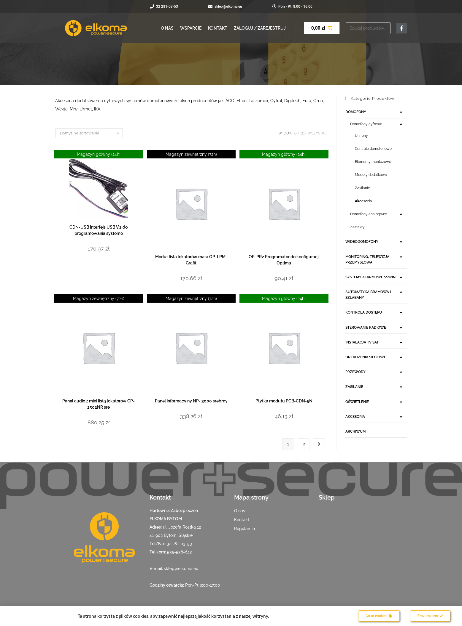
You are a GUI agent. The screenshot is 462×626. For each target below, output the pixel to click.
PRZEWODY (355, 372)
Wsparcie (190, 28)
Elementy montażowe (373, 162)
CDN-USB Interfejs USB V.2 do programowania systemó (98, 230)
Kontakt (217, 28)
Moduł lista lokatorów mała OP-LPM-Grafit (191, 259)
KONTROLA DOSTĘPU (363, 312)
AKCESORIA (355, 417)
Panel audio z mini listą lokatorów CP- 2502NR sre (98, 404)
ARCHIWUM (355, 431)
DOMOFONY (355, 112)
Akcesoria (363, 201)
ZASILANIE (354, 387)
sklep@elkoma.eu (181, 568)
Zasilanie (362, 188)
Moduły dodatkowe (371, 175)
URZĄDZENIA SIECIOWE (365, 357)
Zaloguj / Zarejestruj (260, 28)
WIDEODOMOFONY (361, 242)
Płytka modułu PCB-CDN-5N (283, 401)
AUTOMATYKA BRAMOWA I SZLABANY (368, 295)
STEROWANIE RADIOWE (365, 327)
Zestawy (357, 227)
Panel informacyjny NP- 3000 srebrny (191, 401)
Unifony (361, 136)
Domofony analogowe (368, 214)
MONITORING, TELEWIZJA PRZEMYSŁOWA (367, 259)
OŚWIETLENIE (357, 402)
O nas (167, 28)
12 (302, 133)
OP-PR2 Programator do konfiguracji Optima (284, 259)
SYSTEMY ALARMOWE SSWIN (370, 277)
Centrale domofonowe (373, 149)
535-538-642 (179, 552)
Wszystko (317, 133)
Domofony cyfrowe (366, 124)
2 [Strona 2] (303, 444)
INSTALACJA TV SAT (362, 342)
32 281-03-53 (179, 543)
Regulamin (244, 528)
